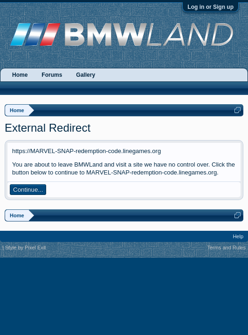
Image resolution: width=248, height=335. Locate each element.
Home (20, 75)
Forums (51, 75)
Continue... (28, 189)
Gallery (85, 75)
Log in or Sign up (210, 7)
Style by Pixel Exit (25, 247)
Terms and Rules (226, 247)
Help (238, 236)
